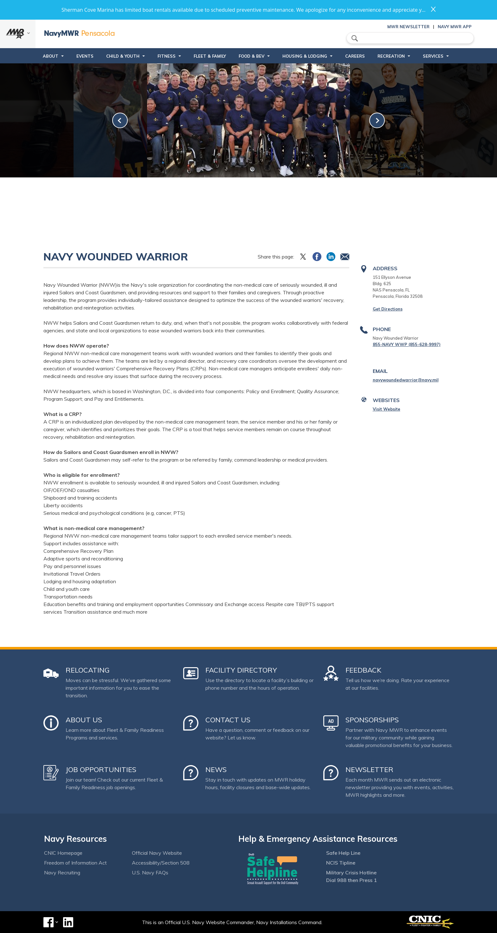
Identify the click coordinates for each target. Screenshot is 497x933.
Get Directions (388, 308)
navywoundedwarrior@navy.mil (406, 379)
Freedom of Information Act (75, 863)
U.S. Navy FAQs (150, 872)
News (216, 769)
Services (433, 56)
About (50, 56)
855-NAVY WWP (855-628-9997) (407, 344)
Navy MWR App (455, 26)
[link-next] (377, 120)
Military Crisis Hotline (351, 872)
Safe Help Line (343, 853)
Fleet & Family (210, 56)
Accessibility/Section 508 (161, 863)
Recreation (391, 56)
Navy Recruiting (62, 872)
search (355, 38)
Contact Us (227, 719)
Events (85, 56)
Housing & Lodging (304, 56)
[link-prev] (120, 120)
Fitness (167, 56)
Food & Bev (251, 56)
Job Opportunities (101, 769)
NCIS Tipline (340, 863)
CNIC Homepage (63, 853)
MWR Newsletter (408, 26)
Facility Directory (241, 670)
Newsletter (369, 769)
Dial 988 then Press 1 (351, 880)
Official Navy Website (157, 853)
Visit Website (386, 409)
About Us (84, 719)
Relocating (88, 670)
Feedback (363, 670)
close (433, 9)
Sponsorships (372, 719)
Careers (355, 56)
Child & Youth (122, 56)
